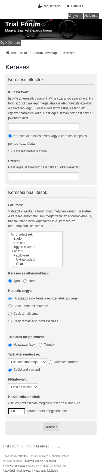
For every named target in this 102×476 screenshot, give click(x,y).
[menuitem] (17, 470)
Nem (29, 281)
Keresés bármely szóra (27, 151)
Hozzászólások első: (24, 397)
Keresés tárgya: (20, 291)
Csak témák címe (23, 314)
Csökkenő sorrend (24, 370)
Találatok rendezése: (24, 354)
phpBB (22, 456)
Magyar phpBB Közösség (40, 460)
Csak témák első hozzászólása (33, 321)
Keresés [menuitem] (15, 43)
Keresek (35, 243)
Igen (14, 281)
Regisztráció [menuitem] (49, 6)
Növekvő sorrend (64, 362)
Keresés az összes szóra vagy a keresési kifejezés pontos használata (47, 140)
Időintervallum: (20, 379)
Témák (46, 345)
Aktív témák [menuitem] (91, 16)
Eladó (35, 239)
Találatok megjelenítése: (27, 337)
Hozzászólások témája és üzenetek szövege (43, 298)
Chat (35, 264)
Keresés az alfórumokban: (28, 273)
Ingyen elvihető (35, 247)
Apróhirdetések (35, 235)
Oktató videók (35, 260)
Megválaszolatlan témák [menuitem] (75, 16)
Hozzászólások (21, 345)
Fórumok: (15, 205)
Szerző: (14, 161)
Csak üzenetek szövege (28, 306)
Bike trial (35, 251)
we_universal (17, 465)
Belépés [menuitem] (74, 6)
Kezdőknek (35, 256)
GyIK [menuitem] (4, 43)
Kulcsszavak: (18, 92)
